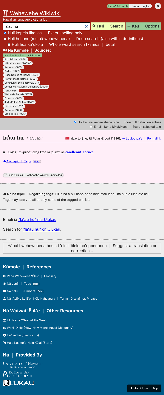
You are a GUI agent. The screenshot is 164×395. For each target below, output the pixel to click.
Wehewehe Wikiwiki (32, 13)
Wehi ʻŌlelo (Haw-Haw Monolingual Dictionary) (38, 328)
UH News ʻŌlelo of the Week (25, 320)
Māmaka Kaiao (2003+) (17, 63)
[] (61, 44)
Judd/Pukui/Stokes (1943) (19, 102)
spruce (88, 152)
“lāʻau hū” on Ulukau (41, 229)
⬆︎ (144, 388)
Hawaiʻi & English (118, 6)
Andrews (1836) (13, 110)
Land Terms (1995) (15, 113)
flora (36, 161)
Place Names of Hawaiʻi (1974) (21, 74)
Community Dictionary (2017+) (21, 82)
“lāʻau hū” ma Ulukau (37, 219)
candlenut (73, 152)
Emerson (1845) (13, 98)
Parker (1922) (12, 71)
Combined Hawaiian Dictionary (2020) (26, 86)
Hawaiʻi (135, 6)
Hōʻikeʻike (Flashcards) (21, 335)
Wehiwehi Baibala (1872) (18, 94)
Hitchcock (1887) (14, 106)
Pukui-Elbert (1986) (15, 59)
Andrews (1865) (13, 67)
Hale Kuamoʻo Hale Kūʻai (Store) (27, 343)
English (146, 6)
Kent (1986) (11, 90)
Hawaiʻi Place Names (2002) (20, 78)
